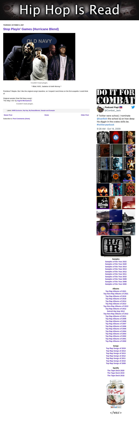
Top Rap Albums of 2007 (116, 324)
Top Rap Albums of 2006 (116, 326)
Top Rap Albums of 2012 (116, 309)
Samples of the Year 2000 (116, 284)
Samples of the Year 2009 (116, 279)
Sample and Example (48, 110)
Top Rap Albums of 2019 (116, 296)
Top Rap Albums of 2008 (116, 321)
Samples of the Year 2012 (116, 272)
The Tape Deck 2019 (115, 373)
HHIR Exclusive (17, 110)
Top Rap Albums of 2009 (116, 319)
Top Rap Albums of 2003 (116, 334)
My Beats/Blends (34, 110)
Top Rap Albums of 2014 (116, 301)
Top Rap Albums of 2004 (116, 331)
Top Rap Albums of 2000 (116, 341)
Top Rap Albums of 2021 (116, 291)
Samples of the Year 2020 (116, 264)
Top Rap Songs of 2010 (116, 361)
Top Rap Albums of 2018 (116, 299)
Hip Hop (25, 110)
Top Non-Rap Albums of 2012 (115, 314)
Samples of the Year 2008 (116, 282)
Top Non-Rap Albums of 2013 (115, 306)
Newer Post (8, 115)
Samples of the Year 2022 (116, 262)
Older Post (85, 115)
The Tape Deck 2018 (115, 376)
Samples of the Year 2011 (116, 274)
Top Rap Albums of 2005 (116, 329)
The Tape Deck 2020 (115, 370)
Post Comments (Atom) (21, 119)
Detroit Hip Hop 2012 (116, 311)
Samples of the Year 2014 (116, 267)
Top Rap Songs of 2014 (116, 351)
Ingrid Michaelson (24, 101)
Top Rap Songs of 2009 (116, 363)
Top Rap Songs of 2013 (116, 353)
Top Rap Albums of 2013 (116, 304)
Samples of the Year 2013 (116, 269)
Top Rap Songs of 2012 (116, 356)
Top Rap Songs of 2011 (116, 358)
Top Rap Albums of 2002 (116, 336)
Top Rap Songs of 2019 (116, 348)
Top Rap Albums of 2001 (116, 339)
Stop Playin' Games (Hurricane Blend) (31, 29)
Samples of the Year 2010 (116, 277)
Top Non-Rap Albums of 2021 (115, 294)
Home (47, 115)
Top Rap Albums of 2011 (116, 316)
